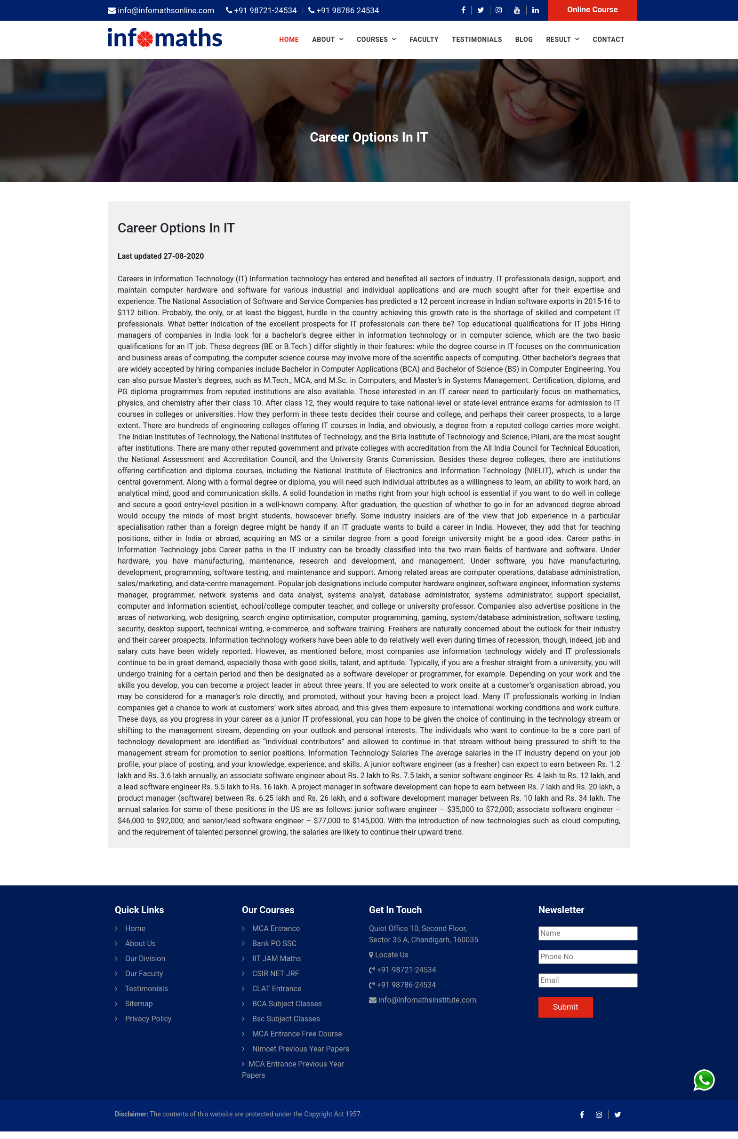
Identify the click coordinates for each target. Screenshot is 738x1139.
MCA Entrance (271, 928)
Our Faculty (139, 973)
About (323, 39)
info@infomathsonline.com (161, 10)
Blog (524, 39)
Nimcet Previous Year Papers (295, 1048)
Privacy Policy (143, 1018)
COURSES (372, 39)
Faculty (424, 39)
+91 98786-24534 (402, 984)
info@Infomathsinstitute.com (422, 1000)
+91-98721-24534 (402, 969)
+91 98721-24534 (261, 10)
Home (289, 39)
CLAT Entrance (271, 988)
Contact (609, 39)
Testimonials (477, 39)
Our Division (140, 958)
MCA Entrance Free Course (292, 1033)
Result (558, 39)
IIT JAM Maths (271, 958)
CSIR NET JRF (270, 973)
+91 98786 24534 (343, 10)
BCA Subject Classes (282, 1003)
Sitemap (134, 1003)
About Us (135, 943)
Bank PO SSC (269, 943)
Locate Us (389, 954)
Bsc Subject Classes (281, 1018)
